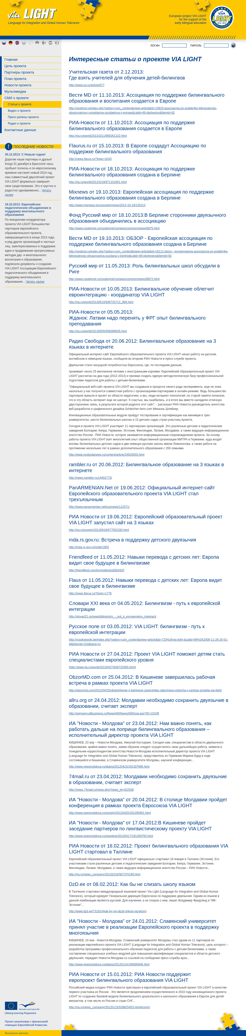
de (11, 43)
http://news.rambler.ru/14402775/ (90, 477)
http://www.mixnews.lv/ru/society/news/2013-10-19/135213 (107, 205)
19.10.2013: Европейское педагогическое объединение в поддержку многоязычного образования (28, 209)
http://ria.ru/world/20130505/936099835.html (98, 331)
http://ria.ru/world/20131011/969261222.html (98, 136)
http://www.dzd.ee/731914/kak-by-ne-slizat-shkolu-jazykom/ (107, 911)
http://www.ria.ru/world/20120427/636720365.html (102, 667)
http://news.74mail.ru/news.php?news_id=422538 (101, 789)
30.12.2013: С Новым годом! (25, 154)
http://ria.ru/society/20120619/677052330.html (99, 530)
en (17, 43)
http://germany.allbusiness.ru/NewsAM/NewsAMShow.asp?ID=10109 (114, 713)
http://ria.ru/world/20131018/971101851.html (98, 182)
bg (24, 43)
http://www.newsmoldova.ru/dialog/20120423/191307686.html (109, 766)
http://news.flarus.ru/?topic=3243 (90, 159)
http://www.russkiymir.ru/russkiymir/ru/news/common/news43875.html (114, 228)
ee (37, 43)
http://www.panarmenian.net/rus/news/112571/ (99, 507)
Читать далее (35, 281)
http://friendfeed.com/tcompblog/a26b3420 (96, 570)
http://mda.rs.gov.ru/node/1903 (89, 547)
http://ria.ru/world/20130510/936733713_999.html (101, 302)
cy (30, 43)
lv (50, 43)
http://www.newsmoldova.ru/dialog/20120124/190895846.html (109, 964)
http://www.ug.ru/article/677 (87, 85)
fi (44, 43)
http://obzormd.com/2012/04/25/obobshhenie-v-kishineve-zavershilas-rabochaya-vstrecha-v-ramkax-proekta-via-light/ (145, 690)
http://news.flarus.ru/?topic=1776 (90, 593)
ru (4, 43)
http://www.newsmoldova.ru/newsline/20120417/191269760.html (111, 836)
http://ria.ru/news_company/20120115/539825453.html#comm (109, 1007)
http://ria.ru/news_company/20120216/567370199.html (104, 874)
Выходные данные (16, 1033)
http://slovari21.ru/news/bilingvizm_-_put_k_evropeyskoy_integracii (112, 616)
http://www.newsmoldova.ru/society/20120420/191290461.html (110, 813)
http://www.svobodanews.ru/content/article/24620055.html (106, 454)
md (57, 43)
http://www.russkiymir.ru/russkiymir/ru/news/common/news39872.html (114, 279)
